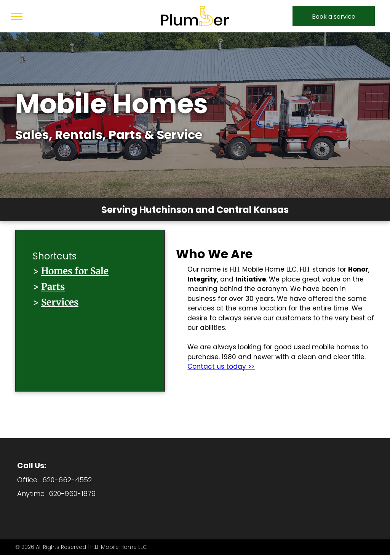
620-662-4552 (67, 480)
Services (59, 302)
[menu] (17, 16)
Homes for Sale (75, 271)
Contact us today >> (221, 366)
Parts (53, 287)
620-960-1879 (72, 493)
